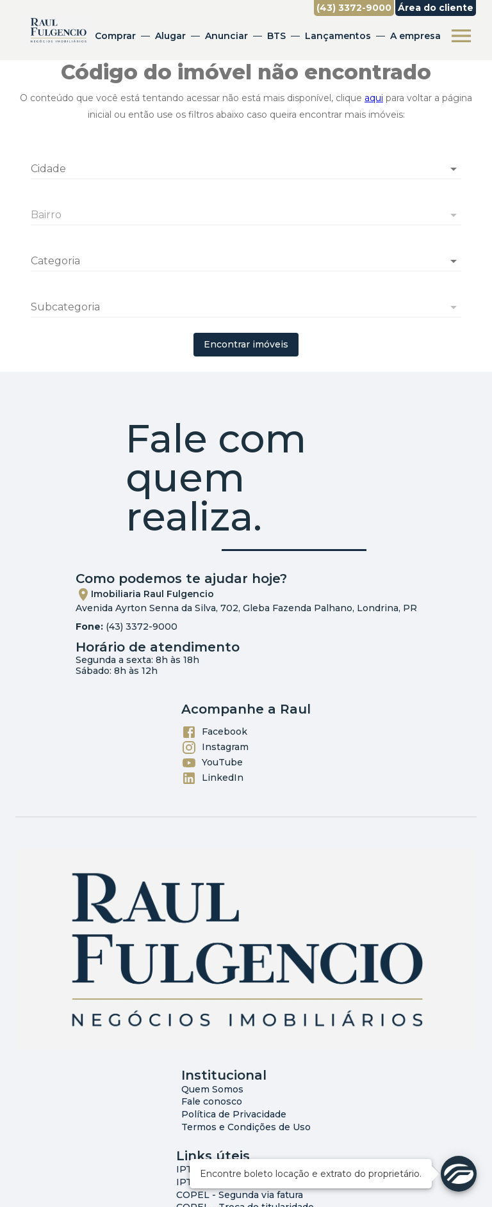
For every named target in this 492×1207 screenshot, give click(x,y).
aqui (374, 98)
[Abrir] (454, 169)
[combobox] (246, 163)
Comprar (115, 36)
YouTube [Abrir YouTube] (212, 763)
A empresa (415, 36)
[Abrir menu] (461, 35)
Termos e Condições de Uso (246, 1127)
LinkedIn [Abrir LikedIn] (212, 778)
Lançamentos (338, 36)
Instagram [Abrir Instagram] (215, 747)
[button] (246, 261)
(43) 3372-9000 (141, 626)
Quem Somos (212, 1089)
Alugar (170, 36)
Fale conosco (211, 1101)
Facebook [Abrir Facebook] (214, 732)
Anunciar (226, 36)
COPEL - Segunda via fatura (239, 1195)
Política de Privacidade (233, 1114)
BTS (276, 36)
